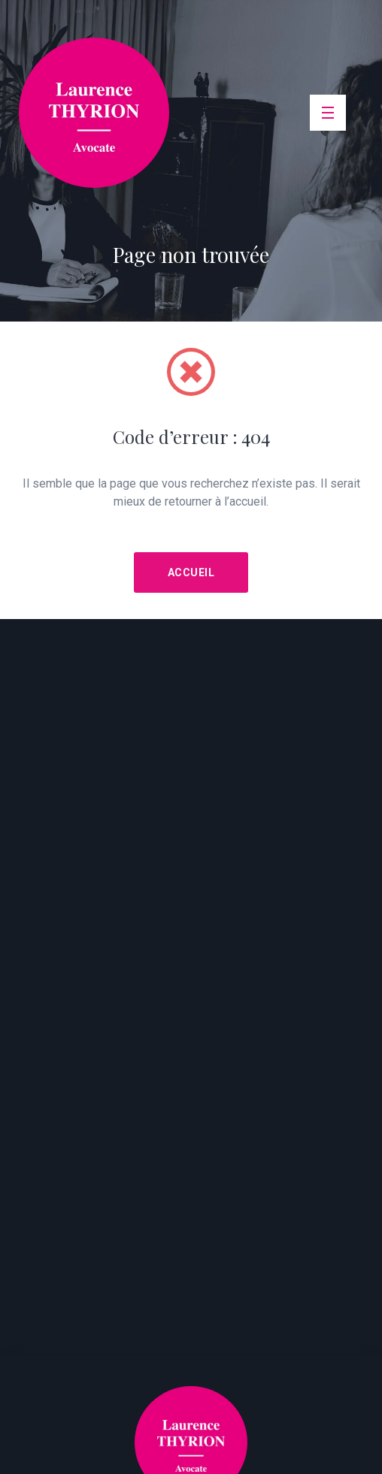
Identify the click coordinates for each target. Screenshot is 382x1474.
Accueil (191, 572)
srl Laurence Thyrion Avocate (94, 113)
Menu (331, 101)
